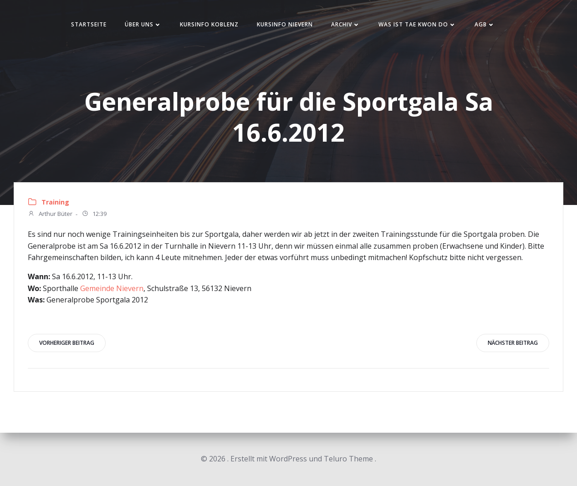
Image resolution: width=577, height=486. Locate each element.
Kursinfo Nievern (285, 24)
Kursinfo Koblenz (209, 24)
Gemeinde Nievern (111, 288)
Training (55, 202)
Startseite (89, 24)
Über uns (143, 24)
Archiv (345, 24)
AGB (485, 24)
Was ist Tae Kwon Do (417, 24)
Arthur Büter (50, 215)
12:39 (94, 215)
